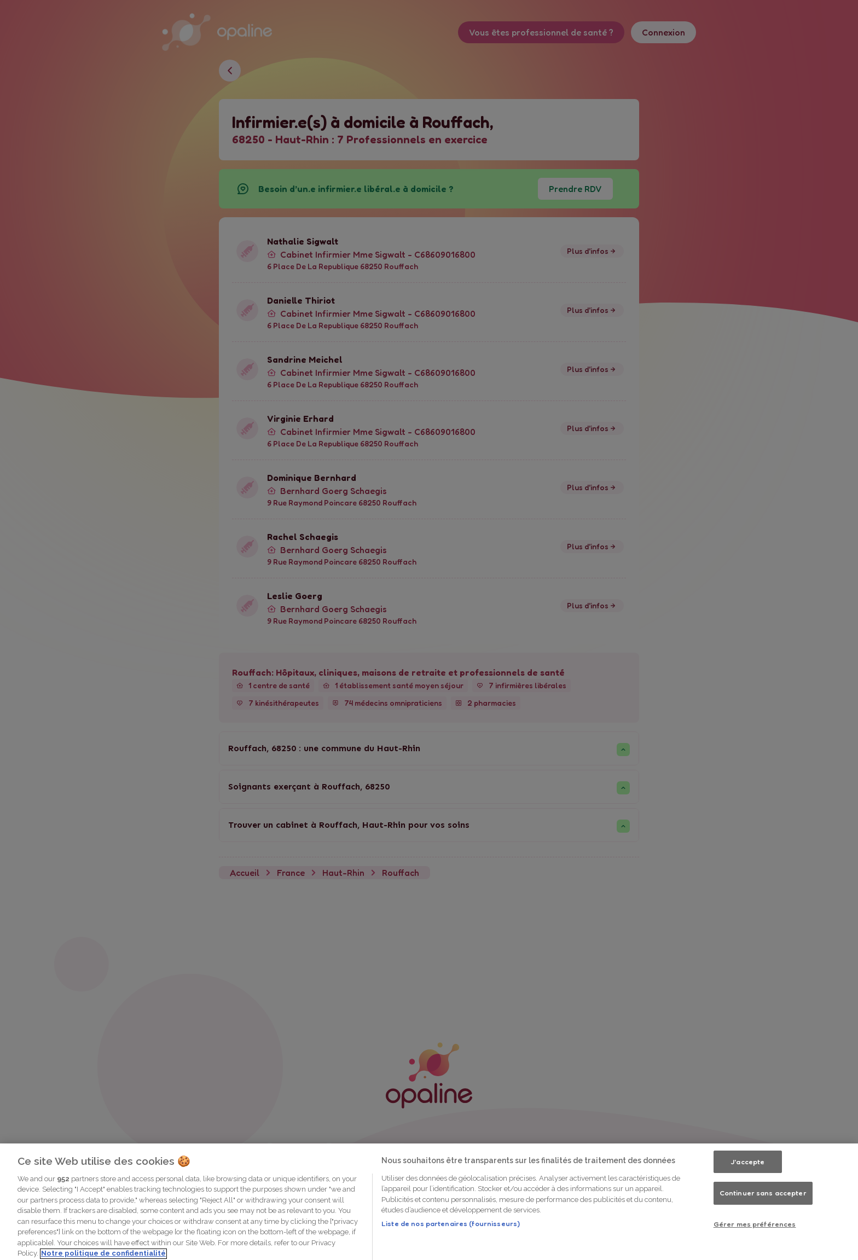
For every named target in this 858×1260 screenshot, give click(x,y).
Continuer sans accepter (763, 1231)
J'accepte (747, 1199)
